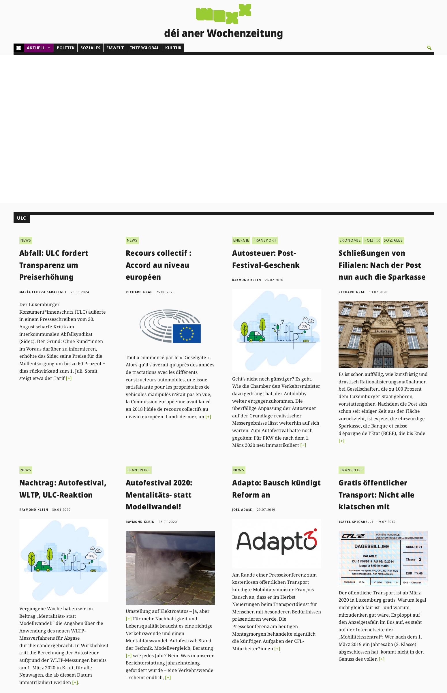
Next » (235, 560)
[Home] (19, 48)
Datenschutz (388, 633)
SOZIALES (90, 47)
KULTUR (173, 47)
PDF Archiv (297, 608)
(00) (120, 621)
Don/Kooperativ (210, 627)
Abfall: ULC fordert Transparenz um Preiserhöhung (54, 117)
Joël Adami (242, 362)
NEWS (25, 92)
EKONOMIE (350, 92)
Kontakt (113, 605)
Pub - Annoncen (210, 621)
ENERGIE (241, 92)
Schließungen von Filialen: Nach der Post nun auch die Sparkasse (382, 117)
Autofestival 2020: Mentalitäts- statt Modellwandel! (159, 346)
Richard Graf (139, 144)
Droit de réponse (392, 621)
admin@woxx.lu (119, 627)
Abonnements (208, 614)
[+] (69, 230)
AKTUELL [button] (39, 48)
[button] (429, 48)
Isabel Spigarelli (356, 374)
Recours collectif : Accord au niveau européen (158, 117)
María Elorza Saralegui (43, 144)
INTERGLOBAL (144, 47)
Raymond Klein (246, 132)
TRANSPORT (265, 92)
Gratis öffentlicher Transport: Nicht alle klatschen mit (377, 346)
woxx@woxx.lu (143, 638)
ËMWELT (115, 47)
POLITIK (65, 47)
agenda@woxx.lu (139, 644)
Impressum (387, 627)
